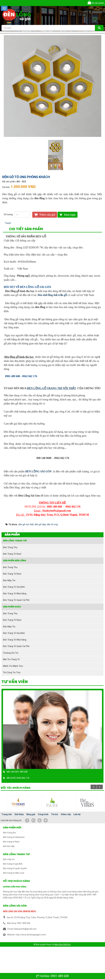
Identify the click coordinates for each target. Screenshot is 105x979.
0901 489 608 (60, 976)
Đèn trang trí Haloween (14, 869)
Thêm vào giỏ (44, 214)
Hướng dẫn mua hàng (14, 919)
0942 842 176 (23, 810)
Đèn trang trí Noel (12, 586)
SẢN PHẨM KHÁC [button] (12, 639)
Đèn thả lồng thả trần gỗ (52, 298)
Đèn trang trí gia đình (14, 619)
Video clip (66, 846)
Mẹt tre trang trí (11, 691)
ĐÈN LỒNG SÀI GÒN (38, 503)
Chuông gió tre (10, 685)
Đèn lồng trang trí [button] (15, 573)
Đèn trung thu (10, 579)
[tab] (26, 229)
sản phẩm (96, 3)
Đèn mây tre (9, 612)
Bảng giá (30, 846)
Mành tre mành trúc (13, 698)
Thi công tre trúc (12, 704)
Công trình (43, 846)
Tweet (8, 223)
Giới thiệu (19, 846)
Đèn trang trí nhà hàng (14, 625)
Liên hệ (77, 846)
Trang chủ (7, 846)
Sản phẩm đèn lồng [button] (14, 593)
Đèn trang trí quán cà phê (16, 632)
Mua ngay (67, 214)
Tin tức (54, 846)
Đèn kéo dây (9, 878)
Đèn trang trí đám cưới (13, 905)
